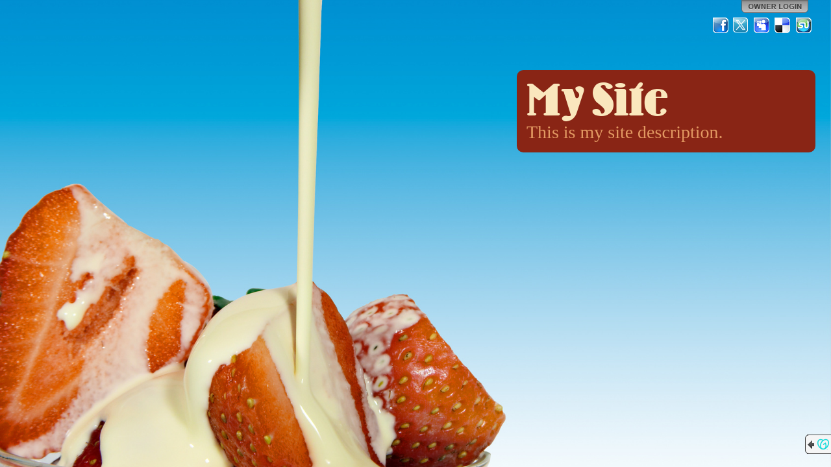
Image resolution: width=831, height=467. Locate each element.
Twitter (741, 25)
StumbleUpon (804, 25)
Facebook (721, 25)
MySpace (762, 25)
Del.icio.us (783, 25)
